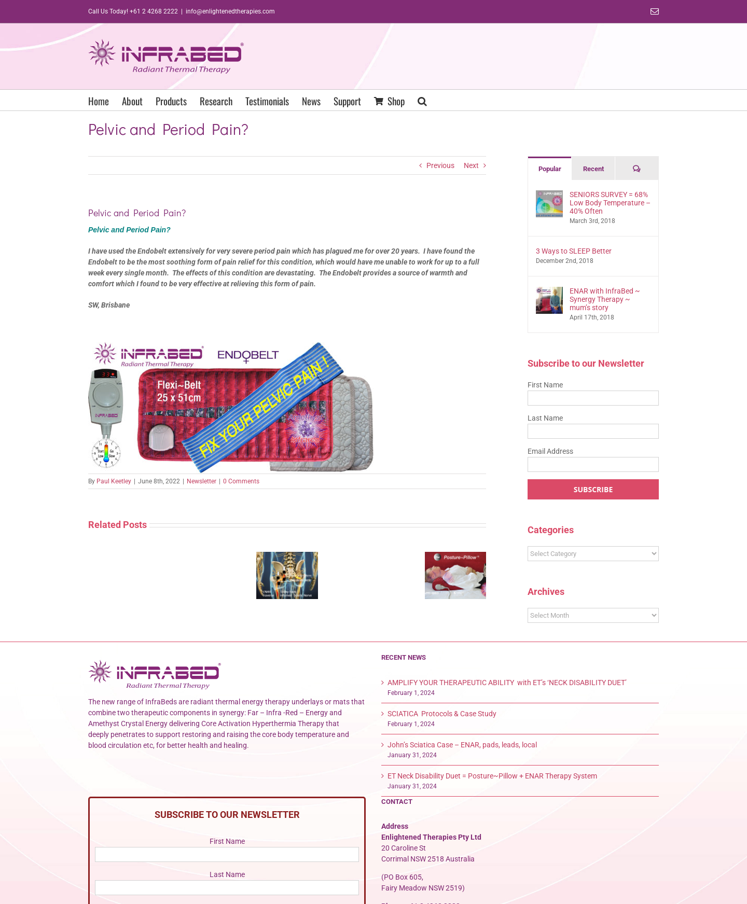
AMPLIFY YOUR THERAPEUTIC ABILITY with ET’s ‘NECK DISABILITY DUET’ (507, 682)
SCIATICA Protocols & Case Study (442, 714)
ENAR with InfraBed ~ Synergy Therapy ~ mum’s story (605, 299)
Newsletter (201, 481)
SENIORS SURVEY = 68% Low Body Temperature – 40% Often (610, 202)
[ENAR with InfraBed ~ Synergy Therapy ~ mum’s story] (549, 292)
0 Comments (241, 481)
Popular (549, 169)
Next (471, 165)
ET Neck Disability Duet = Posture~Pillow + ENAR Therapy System (492, 776)
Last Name (545, 418)
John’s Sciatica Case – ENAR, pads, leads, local (462, 745)
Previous (440, 165)
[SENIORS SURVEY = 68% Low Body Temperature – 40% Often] (549, 195)
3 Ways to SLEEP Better (574, 251)
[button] (422, 100)
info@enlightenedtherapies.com (230, 11)
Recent (593, 169)
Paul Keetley (113, 481)
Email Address (550, 451)
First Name (545, 385)
